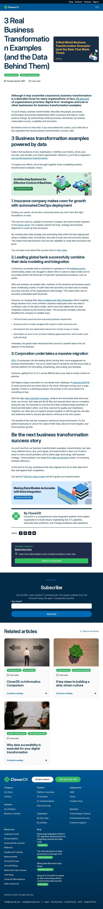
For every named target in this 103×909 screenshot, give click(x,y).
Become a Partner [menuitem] (12, 813)
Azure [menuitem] (72, 796)
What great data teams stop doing (49, 864)
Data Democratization (81, 670)
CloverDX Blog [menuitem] (11, 865)
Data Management (45, 869)
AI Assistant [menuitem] (42, 796)
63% (13, 360)
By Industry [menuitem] (42, 822)
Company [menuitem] (8, 787)
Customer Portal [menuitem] (11, 834)
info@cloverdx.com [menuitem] (12, 902)
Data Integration (14, 670)
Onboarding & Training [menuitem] (80, 813)
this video (62, 250)
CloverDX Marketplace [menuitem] (14, 879)
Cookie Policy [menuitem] (70, 902)
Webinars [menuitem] (8, 847)
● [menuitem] (41, 902)
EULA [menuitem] (80, 902)
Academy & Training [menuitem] (13, 852)
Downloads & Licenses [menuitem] (14, 843)
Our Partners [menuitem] (10, 809)
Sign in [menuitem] (96, 2)
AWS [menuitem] (72, 792)
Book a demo (42, 779)
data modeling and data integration (55, 300)
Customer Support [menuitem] (78, 822)
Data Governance (45, 857)
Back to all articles (91, 631)
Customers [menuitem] (42, 813)
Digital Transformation (29, 75)
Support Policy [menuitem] (90, 902)
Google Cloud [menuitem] (76, 801)
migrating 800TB (80, 382)
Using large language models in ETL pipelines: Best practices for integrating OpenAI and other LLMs (51, 838)
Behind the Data (51, 552)
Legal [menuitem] (46, 902)
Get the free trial (68, 779)
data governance (60, 457)
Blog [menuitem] (71, 2)
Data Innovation (11, 75)
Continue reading (15, 693)
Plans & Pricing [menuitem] (43, 805)
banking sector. (78, 268)
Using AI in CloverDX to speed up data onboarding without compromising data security (50, 878)
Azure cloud (24, 225)
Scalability (42, 845)
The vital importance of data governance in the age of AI (49, 852)
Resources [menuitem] (9, 829)
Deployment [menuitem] (75, 787)
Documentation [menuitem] (11, 838)
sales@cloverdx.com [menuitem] (31, 902)
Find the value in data (34, 476)
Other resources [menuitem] (11, 884)
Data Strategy (29, 670)
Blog (39, 829)
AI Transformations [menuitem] (45, 801)
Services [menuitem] (74, 809)
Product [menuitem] (41, 787)
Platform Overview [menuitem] (45, 792)
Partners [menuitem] (8, 804)
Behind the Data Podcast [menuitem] (15, 870)
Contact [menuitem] (87, 2)
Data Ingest (42, 884)
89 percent (82, 98)
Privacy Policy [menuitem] (57, 902)
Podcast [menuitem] (78, 2)
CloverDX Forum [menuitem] (11, 861)
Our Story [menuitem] (8, 792)
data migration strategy (37, 398)
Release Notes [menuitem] (10, 856)
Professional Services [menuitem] (80, 818)
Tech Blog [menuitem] (8, 875)
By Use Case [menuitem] (43, 818)
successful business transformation (29, 158)
